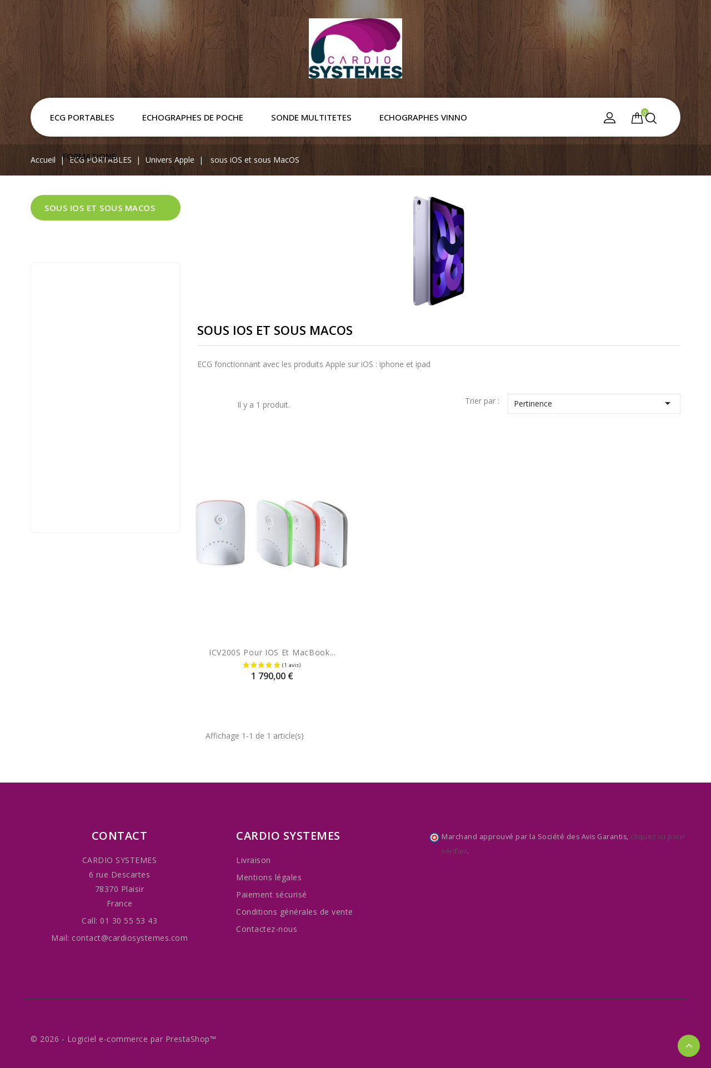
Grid (203, 404)
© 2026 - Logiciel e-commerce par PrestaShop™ (123, 1039)
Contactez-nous (266, 929)
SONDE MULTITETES (311, 117)
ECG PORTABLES (82, 117)
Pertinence (594, 403)
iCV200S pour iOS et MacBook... (272, 652)
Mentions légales (269, 877)
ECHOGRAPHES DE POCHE (192, 117)
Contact (120, 835)
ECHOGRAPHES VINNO (423, 117)
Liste (220, 406)
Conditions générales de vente (294, 911)
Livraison (253, 860)
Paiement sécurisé (271, 894)
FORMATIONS (90, 156)
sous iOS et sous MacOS (99, 207)
